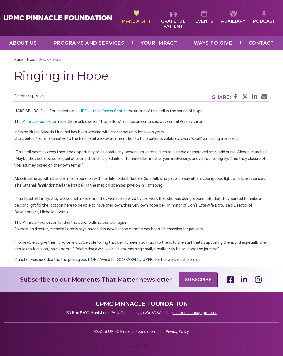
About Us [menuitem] (23, 43)
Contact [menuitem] (261, 43)
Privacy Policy (177, 331)
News (31, 60)
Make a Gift (136, 17)
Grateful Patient (173, 19)
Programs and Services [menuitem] (88, 43)
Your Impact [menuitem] (159, 43)
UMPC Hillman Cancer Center (101, 111)
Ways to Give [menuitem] (213, 43)
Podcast (264, 17)
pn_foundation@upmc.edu (194, 312)
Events (204, 17)
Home (18, 60)
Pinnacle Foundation (39, 121)
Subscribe (198, 279)
